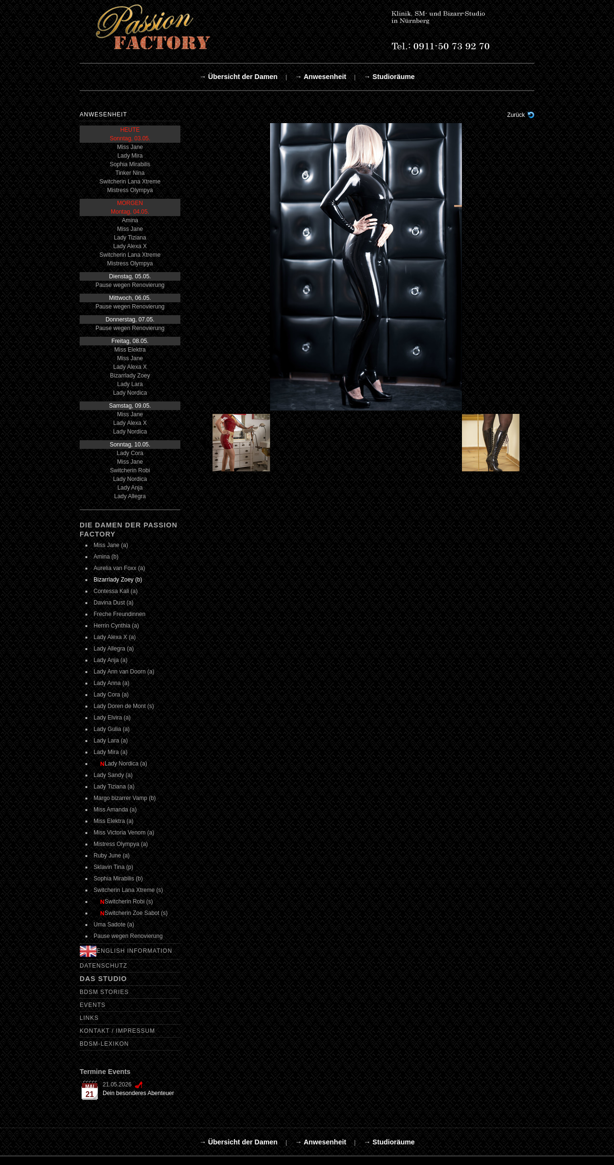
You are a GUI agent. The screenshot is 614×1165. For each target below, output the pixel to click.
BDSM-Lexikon (104, 1043)
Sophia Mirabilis (130, 164)
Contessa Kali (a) (116, 591)
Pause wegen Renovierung (130, 285)
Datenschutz (103, 965)
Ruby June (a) (112, 855)
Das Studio (103, 978)
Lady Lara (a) (111, 740)
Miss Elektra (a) (113, 821)
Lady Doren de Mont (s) (124, 706)
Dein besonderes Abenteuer (138, 1093)
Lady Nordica (130, 392)
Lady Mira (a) (111, 752)
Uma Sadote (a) (114, 924)
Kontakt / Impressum (117, 1031)
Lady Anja (130, 487)
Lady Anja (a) (111, 660)
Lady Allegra (130, 496)
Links (89, 1018)
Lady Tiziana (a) (114, 786)
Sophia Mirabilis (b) (118, 878)
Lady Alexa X (130, 246)
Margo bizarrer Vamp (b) (125, 798)
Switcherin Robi (130, 470)
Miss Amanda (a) (115, 809)
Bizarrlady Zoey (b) (118, 579)
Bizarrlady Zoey (130, 375)
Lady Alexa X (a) (115, 637)
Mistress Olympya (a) (121, 844)
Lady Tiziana (130, 237)
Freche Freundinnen (119, 614)
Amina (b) (106, 556)
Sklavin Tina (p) (113, 867)
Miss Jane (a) (111, 545)
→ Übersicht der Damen (238, 76)
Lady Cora (130, 453)
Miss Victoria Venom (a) (124, 832)
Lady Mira (130, 155)
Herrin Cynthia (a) (116, 625)
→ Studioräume (389, 76)
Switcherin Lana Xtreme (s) (128, 890)
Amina (130, 220)
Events (93, 1005)
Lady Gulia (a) (112, 729)
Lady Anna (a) (112, 683)
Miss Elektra (129, 349)
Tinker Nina (130, 173)
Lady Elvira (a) (112, 717)
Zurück (516, 115)
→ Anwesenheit (320, 76)
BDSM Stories (104, 992)
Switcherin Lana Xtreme (129, 181)
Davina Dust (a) (113, 602)
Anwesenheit (103, 114)
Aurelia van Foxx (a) (119, 568)
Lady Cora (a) (111, 694)
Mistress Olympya (130, 190)
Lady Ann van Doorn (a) (124, 671)
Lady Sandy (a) (113, 775)
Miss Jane (130, 147)
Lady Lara (129, 384)
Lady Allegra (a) (114, 648)
